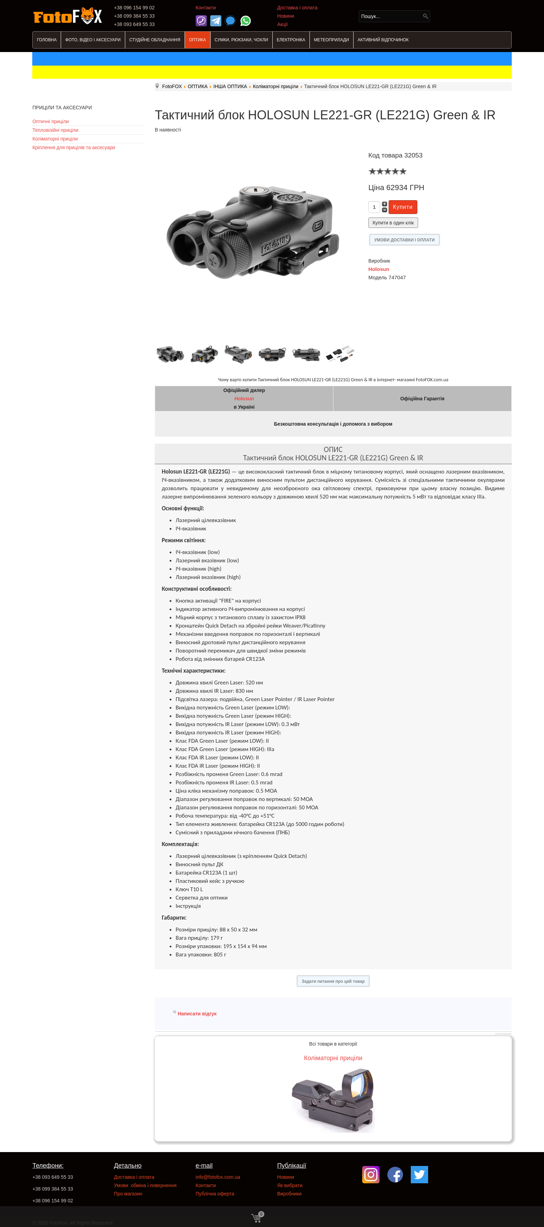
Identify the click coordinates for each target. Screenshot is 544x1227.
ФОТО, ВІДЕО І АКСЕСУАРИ (92, 39)
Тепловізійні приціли (55, 130)
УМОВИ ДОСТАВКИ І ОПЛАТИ (404, 240)
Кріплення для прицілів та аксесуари (73, 147)
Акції (282, 24)
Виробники (289, 1193)
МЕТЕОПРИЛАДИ (331, 39)
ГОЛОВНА (47, 39)
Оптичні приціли (50, 121)
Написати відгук (197, 1013)
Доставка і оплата (297, 7)
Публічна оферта (215, 1193)
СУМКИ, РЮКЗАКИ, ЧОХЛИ (241, 39)
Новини (285, 16)
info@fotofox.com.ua (218, 1177)
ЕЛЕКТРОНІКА (291, 39)
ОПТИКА (197, 39)
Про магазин (128, 1193)
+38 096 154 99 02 (52, 1200)
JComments (503, 1034)
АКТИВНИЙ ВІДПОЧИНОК (383, 39)
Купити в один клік (393, 222)
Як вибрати (290, 1185)
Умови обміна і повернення (145, 1185)
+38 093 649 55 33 (52, 1177)
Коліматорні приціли (55, 139)
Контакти (206, 7)
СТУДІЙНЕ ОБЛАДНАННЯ (154, 39)
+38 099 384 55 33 (52, 1189)
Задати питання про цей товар (333, 981)
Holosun (378, 269)
